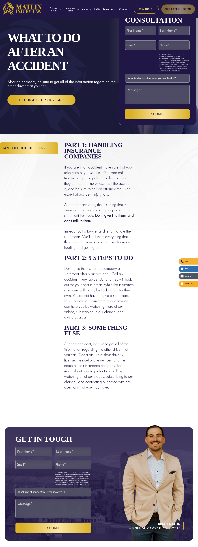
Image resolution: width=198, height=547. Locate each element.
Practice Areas (54, 9)
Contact (123, 9)
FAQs (97, 9)
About (85, 9)
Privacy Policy (163, 71)
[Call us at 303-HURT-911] (146, 9)
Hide (42, 148)
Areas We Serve (70, 9)
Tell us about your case (41, 100)
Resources (108, 9)
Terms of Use (175, 71)
